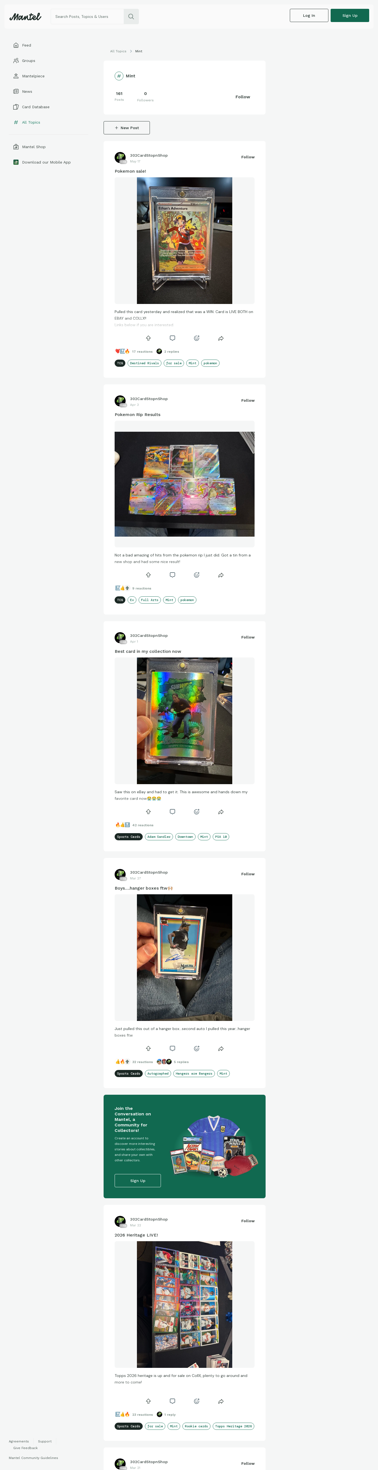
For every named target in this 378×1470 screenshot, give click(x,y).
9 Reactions (141, 588)
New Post (127, 128)
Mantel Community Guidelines (33, 1458)
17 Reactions (142, 352)
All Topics (118, 51)
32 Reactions (142, 1062)
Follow (243, 96)
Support (45, 1441)
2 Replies (171, 352)
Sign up (350, 15)
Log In (309, 15)
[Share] (220, 338)
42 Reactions (142, 825)
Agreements (19, 1441)
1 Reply (170, 1415)
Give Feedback (25, 1448)
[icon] (148, 338)
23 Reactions (142, 1415)
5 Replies (181, 1062)
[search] (131, 16)
